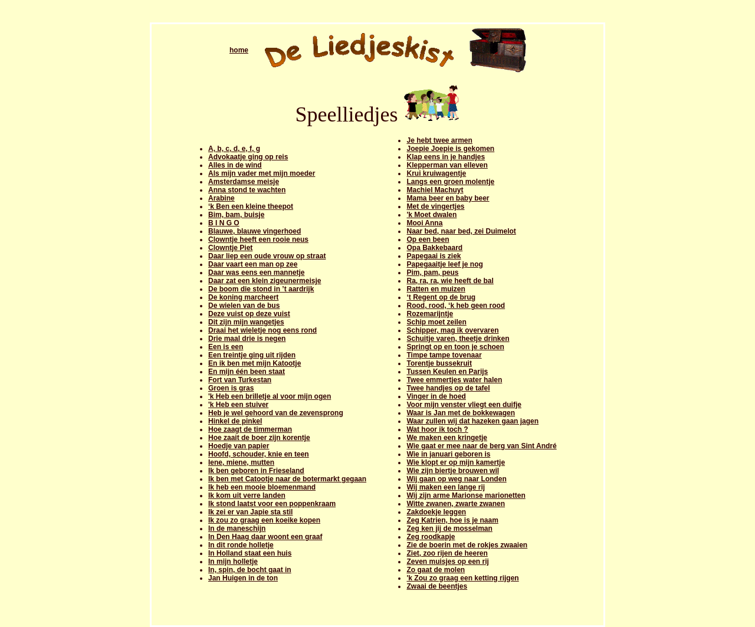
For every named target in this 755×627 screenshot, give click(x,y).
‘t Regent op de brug (440, 297)
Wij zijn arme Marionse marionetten (465, 495)
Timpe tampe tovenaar (443, 355)
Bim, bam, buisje (236, 215)
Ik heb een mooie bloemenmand (262, 487)
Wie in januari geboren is (448, 454)
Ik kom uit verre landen (246, 495)
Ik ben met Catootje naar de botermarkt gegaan (287, 479)
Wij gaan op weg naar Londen (456, 479)
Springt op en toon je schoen (455, 347)
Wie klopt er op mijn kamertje (455, 462)
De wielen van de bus (244, 305)
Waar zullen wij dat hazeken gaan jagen (472, 421)
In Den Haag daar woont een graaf (265, 537)
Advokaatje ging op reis (248, 157)
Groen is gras (231, 388)
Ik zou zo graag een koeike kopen (264, 520)
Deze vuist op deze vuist (249, 314)
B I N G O (223, 223)
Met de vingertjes (435, 206)
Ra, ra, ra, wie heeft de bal (449, 281)
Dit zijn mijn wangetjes (246, 322)
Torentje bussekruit (438, 363)
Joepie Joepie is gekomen (450, 149)
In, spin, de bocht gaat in (249, 570)
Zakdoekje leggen (436, 512)
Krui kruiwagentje (436, 173)
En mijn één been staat (246, 371)
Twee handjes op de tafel (448, 388)
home (238, 50)
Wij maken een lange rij (445, 487)
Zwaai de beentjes (436, 586)
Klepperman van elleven (446, 165)
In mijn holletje (233, 561)
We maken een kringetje (446, 438)
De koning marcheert (243, 297)
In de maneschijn (236, 528)
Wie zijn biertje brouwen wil (452, 471)
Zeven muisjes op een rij (447, 561)
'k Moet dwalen (431, 215)
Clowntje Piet (230, 248)
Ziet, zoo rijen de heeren (446, 553)
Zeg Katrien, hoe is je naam (452, 520)
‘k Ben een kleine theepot (250, 206)
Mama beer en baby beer (447, 198)
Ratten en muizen (435, 289)
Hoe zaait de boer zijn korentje (259, 438)
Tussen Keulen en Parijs (447, 371)
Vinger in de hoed (435, 396)
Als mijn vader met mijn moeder (261, 173)
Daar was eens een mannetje (256, 272)
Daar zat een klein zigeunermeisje (264, 281)
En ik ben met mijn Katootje (254, 363)
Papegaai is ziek (433, 256)
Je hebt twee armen (439, 140)
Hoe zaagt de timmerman (250, 429)
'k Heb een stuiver (238, 405)
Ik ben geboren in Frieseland (256, 471)
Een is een (225, 347)
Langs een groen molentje (450, 182)
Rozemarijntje (429, 314)
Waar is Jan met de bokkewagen (460, 413)
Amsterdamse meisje (243, 182)
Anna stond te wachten (246, 190)
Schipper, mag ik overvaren (452, 330)
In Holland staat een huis (249, 553)
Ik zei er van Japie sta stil (250, 512)
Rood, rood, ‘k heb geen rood (455, 305)
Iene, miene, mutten (241, 462)
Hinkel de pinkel (235, 421)
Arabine (221, 198)
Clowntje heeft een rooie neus (258, 239)
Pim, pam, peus (432, 272)
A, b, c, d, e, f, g (234, 149)
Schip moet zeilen (436, 322)
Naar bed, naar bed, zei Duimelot (461, 231)
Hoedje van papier (238, 446)
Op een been (427, 239)
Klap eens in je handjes (445, 157)
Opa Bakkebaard (434, 248)
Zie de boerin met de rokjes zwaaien (466, 545)
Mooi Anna (424, 223)
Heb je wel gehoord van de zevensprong (275, 413)
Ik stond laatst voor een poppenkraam (272, 504)
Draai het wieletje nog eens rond (262, 330)
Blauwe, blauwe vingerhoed (254, 231)
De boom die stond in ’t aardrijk (261, 289)
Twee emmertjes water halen (454, 380)
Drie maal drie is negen (246, 338)
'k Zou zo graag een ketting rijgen (462, 578)
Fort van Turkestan (239, 380)
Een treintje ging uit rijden (252, 355)
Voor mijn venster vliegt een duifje (463, 405)
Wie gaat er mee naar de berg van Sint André (481, 446)
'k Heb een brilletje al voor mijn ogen (269, 396)
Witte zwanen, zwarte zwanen (455, 504)
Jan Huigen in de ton (243, 578)
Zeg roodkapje (430, 537)
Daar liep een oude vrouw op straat (267, 256)
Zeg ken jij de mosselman (449, 528)
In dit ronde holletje (241, 545)
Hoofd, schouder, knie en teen (258, 454)
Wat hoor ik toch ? (437, 429)
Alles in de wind (235, 165)
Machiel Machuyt (434, 190)
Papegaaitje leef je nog (444, 264)
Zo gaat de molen (435, 570)
